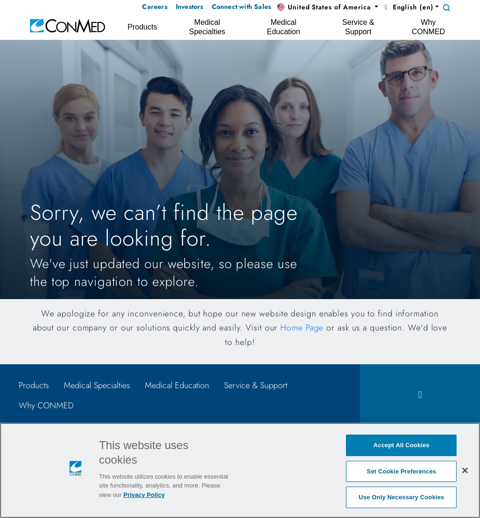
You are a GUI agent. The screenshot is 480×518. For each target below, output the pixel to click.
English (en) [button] (407, 7)
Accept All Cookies (402, 445)
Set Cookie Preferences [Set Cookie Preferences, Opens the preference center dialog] (401, 471)
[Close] (465, 470)
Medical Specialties (97, 385)
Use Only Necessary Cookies (401, 497)
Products (34, 385)
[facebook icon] (420, 395)
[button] (327, 7)
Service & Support (255, 385)
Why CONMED (46, 405)
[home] (67, 25)
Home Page (301, 328)
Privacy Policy (144, 494)
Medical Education (177, 385)
